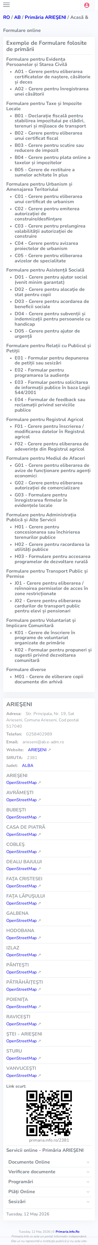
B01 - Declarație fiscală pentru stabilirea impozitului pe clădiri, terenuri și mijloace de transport (50, 121)
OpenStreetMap (21, 782)
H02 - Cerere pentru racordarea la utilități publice (52, 547)
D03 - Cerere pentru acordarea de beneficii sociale (52, 304)
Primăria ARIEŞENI (45, 17)
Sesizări (17, 1201)
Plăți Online (21, 1191)
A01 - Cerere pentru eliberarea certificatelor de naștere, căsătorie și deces (52, 76)
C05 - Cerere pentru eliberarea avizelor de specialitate (48, 258)
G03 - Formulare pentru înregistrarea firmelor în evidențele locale (41, 500)
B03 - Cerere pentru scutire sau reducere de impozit (49, 148)
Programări (20, 1181)
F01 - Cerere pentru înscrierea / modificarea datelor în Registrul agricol (50, 431)
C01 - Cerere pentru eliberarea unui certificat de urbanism (48, 199)
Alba (27, 765)
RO (6, 17)
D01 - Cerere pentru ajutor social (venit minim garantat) (51, 279)
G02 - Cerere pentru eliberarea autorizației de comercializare (49, 485)
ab (17, 17)
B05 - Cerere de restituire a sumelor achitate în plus (45, 172)
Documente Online (29, 1162)
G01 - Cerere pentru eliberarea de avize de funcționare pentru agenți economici (53, 470)
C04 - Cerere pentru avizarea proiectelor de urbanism (46, 246)
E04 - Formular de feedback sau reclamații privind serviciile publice (50, 404)
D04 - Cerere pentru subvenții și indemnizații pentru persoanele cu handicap (52, 319)
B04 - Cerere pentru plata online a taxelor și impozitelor (52, 160)
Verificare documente (31, 1172)
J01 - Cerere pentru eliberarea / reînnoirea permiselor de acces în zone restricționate (51, 588)
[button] (87, 5)
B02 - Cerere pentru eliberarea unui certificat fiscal (48, 135)
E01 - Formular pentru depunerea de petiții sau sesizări (52, 360)
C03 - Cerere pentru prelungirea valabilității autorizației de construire (50, 231)
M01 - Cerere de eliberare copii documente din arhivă (49, 679)
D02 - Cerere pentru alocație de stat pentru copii (50, 292)
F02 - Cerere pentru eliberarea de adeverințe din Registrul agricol (52, 446)
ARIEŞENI (37, 750)
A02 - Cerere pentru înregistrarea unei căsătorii (52, 91)
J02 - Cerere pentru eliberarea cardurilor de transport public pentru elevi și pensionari (48, 605)
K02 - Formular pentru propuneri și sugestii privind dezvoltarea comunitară (53, 655)
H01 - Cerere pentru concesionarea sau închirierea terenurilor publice (47, 532)
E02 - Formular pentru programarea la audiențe (42, 372)
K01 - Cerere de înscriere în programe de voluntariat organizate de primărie (45, 637)
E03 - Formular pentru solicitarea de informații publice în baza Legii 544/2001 (52, 387)
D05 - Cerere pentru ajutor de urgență (47, 333)
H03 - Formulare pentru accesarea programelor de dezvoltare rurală (52, 559)
